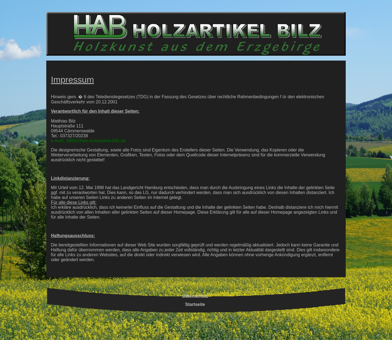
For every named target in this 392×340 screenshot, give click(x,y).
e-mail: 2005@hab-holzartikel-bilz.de (88, 140)
